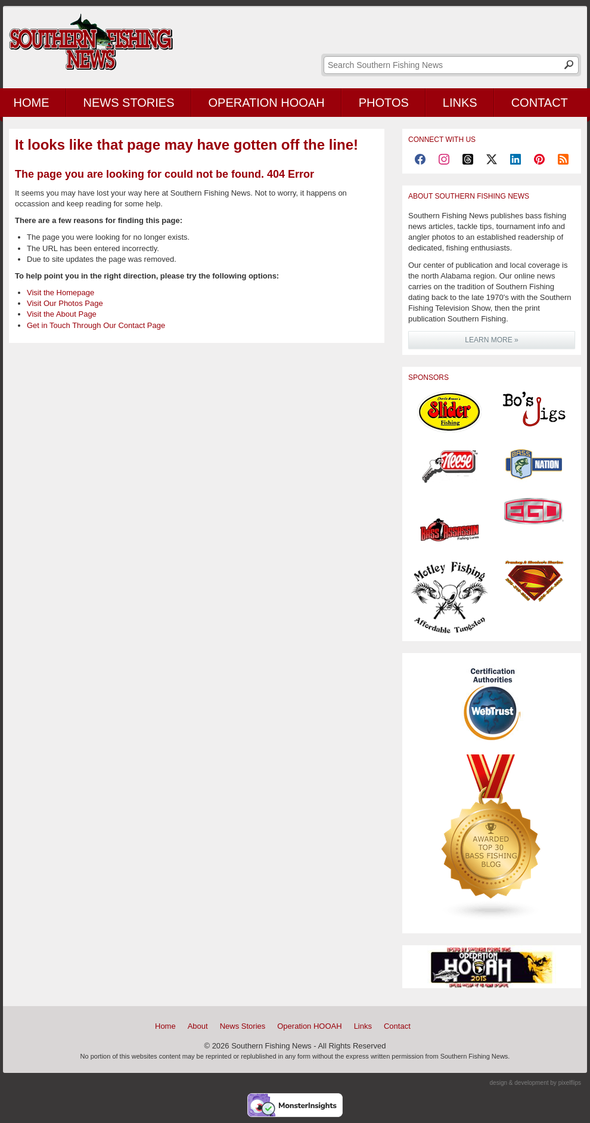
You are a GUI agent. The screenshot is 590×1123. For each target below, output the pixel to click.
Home (165, 1026)
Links (460, 102)
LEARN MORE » (491, 340)
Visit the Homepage (60, 292)
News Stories (129, 102)
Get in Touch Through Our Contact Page (96, 325)
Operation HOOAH (267, 102)
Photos (384, 102)
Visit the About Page (62, 314)
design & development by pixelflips (535, 1082)
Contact (539, 102)
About (198, 1026)
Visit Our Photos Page (65, 303)
